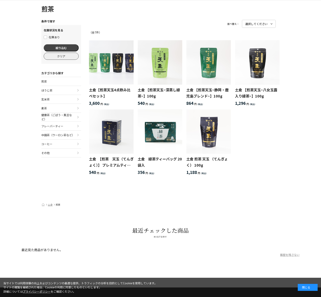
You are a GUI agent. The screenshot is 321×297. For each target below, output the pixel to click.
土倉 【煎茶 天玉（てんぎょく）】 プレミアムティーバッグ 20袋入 (111, 162)
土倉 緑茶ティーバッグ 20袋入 (160, 162)
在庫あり (52, 37)
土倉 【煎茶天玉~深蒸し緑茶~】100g (159, 92)
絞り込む (61, 48)
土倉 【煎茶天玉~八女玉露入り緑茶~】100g (256, 92)
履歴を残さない (290, 255)
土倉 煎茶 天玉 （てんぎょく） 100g (207, 162)
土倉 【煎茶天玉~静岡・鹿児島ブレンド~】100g (207, 92)
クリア (61, 56)
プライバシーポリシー (37, 291)
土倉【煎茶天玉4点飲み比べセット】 (110, 92)
